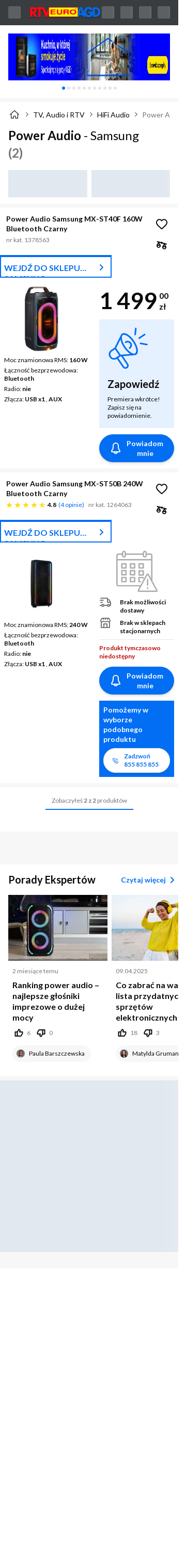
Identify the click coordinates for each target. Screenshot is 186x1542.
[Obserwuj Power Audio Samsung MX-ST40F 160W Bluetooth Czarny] (161, 224)
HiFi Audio (113, 114)
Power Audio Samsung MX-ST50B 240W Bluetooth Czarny (74, 488)
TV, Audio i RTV (59, 114)
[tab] (63, 88)
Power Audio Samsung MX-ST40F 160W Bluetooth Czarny (74, 223)
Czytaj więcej (149, 880)
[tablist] (89, 88)
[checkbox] (161, 244)
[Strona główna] (14, 114)
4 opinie (71, 505)
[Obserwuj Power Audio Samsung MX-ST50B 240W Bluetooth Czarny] (161, 489)
